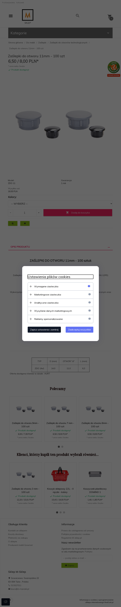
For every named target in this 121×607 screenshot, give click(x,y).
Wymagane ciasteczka (46, 286)
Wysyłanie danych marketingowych (52, 310)
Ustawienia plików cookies (48, 277)
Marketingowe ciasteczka (47, 294)
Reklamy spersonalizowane (48, 318)
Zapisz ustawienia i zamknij (44, 329)
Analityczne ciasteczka (46, 302)
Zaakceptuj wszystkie (80, 329)
